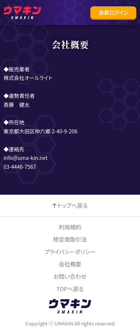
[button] (113, 12)
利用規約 (70, 227)
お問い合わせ (69, 276)
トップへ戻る (72, 205)
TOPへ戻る (70, 289)
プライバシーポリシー (70, 252)
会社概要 (70, 264)
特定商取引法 (70, 239)
